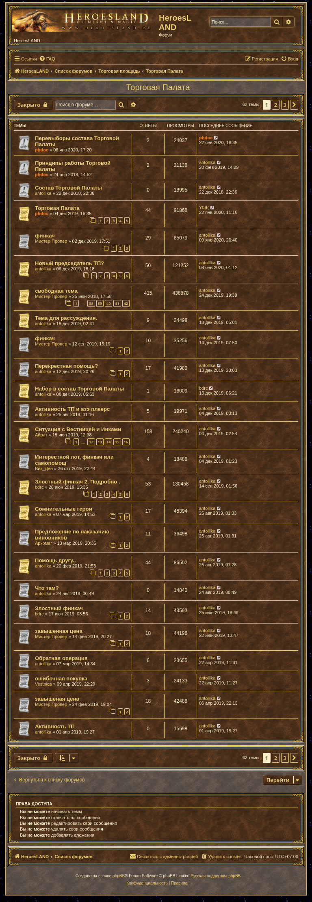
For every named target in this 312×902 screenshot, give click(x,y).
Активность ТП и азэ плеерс (72, 409)
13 (100, 442)
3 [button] (285, 104)
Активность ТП (55, 726)
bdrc (203, 388)
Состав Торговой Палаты (68, 188)
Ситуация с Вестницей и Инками (78, 429)
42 (126, 303)
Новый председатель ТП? (69, 263)
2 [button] (275, 104)
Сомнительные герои (63, 509)
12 (91, 442)
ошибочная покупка (61, 678)
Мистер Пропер (51, 241)
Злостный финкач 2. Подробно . (77, 482)
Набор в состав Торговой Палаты (79, 389)
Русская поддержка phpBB (215, 876)
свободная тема (56, 291)
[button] (294, 105)
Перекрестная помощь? (66, 366)
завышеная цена (57, 699)
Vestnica (43, 684)
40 (108, 303)
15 (117, 442)
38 (91, 303)
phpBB (119, 876)
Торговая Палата (158, 87)
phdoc (41, 149)
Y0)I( (204, 207)
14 (108, 442)
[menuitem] (47, 59)
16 (126, 442)
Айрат (41, 434)
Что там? (47, 588)
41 (117, 303)
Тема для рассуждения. (66, 318)
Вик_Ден (44, 468)
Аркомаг (43, 543)
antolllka (207, 162)
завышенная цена (58, 631)
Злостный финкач (59, 608)
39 (100, 303)
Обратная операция (61, 658)
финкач (45, 236)
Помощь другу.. (55, 560)
